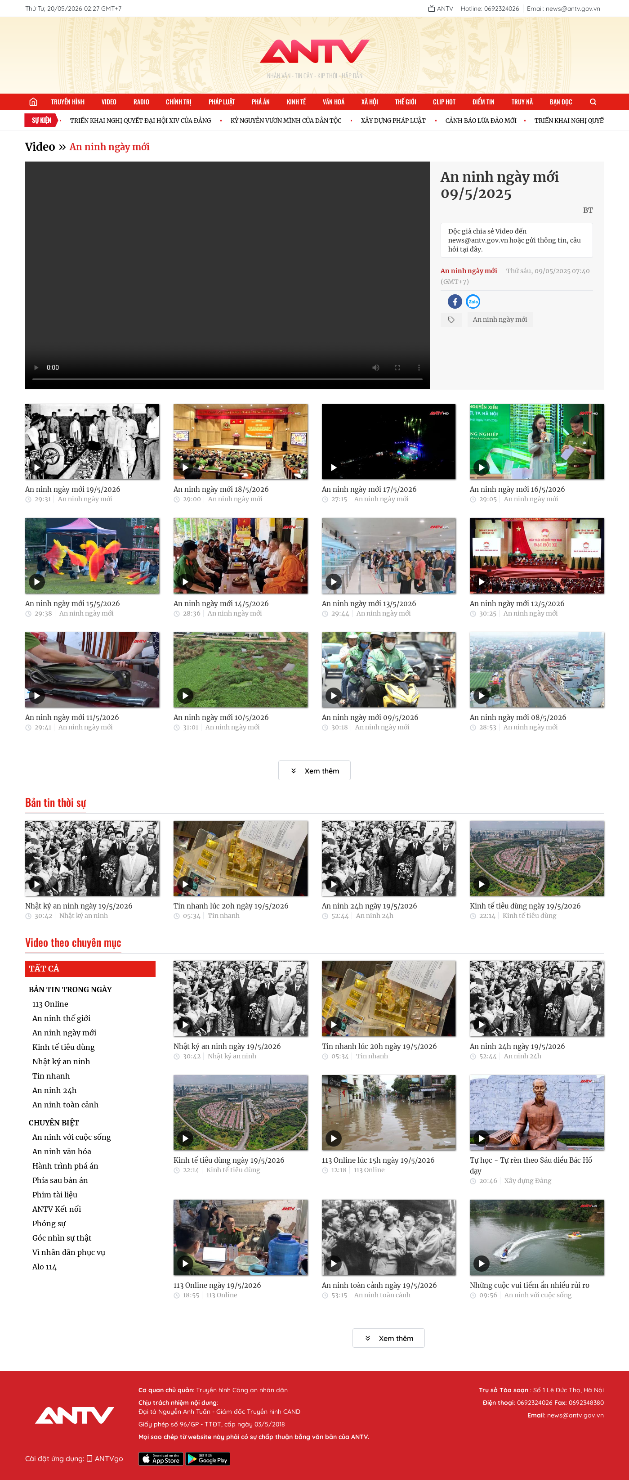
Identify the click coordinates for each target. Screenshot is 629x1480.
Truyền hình (68, 101)
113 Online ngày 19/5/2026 (217, 1285)
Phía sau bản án (60, 1180)
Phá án (261, 101)
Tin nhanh (224, 916)
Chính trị (179, 101)
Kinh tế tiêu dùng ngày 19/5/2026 (525, 906)
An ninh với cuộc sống (71, 1137)
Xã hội (369, 101)
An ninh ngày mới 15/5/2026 (72, 603)
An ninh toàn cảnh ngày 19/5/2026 (379, 1285)
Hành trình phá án (65, 1165)
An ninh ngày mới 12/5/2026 (517, 603)
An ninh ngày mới (110, 147)
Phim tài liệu (54, 1194)
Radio (141, 101)
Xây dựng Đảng (528, 1181)
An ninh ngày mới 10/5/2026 (221, 717)
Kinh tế (296, 101)
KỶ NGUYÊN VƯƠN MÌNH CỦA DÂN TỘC (290, 120)
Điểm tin (484, 101)
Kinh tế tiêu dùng (530, 916)
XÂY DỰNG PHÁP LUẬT (398, 120)
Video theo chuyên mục (73, 942)
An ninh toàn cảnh (65, 1104)
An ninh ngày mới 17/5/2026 (369, 489)
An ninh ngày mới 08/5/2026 (518, 717)
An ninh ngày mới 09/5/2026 (370, 717)
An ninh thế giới (61, 1018)
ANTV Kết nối (56, 1209)
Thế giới (405, 101)
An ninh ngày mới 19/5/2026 (72, 489)
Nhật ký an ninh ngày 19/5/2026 (79, 906)
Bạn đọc (561, 101)
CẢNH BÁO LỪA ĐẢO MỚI (485, 120)
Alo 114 (44, 1266)
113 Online (50, 1003)
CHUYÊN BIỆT (54, 1122)
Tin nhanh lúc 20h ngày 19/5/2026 (231, 906)
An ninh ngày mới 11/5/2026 (72, 717)
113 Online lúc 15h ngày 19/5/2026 (378, 1160)
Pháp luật (222, 101)
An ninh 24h (374, 916)
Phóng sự (49, 1223)
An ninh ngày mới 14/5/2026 (221, 603)
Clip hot (444, 101)
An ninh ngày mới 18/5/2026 (221, 489)
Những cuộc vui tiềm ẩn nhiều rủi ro (529, 1285)
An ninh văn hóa (61, 1151)
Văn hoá (333, 101)
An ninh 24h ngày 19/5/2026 (369, 906)
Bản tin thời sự (55, 802)
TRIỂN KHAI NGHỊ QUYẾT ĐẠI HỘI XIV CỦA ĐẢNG (145, 120)
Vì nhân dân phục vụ (68, 1252)
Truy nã (522, 101)
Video (109, 101)
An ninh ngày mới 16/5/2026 (517, 489)
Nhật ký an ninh (83, 916)
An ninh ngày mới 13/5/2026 (369, 603)
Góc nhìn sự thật (62, 1237)
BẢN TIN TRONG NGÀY (70, 989)
